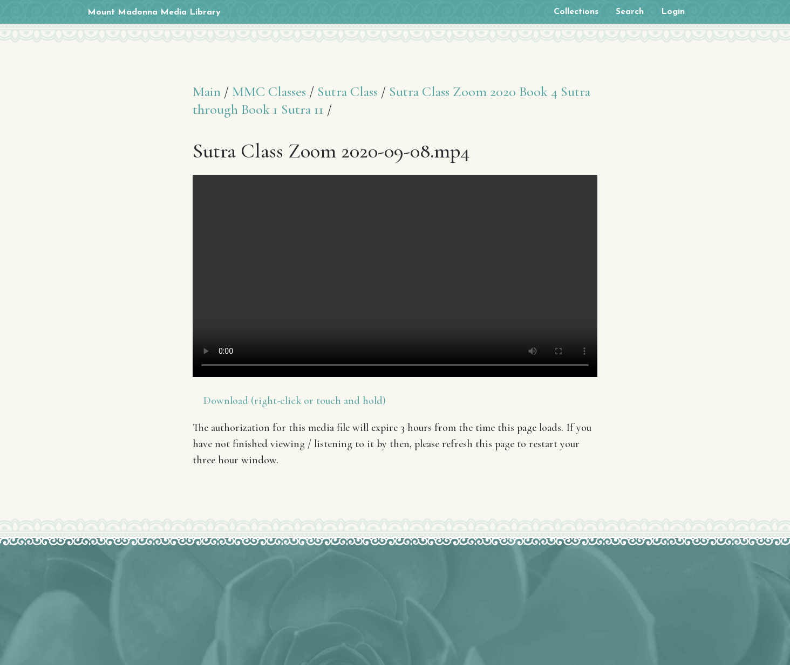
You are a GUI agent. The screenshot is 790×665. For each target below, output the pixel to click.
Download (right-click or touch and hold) (294, 400)
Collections (576, 12)
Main (207, 91)
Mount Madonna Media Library (154, 12)
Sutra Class (347, 91)
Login (673, 12)
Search (630, 12)
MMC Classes (269, 91)
